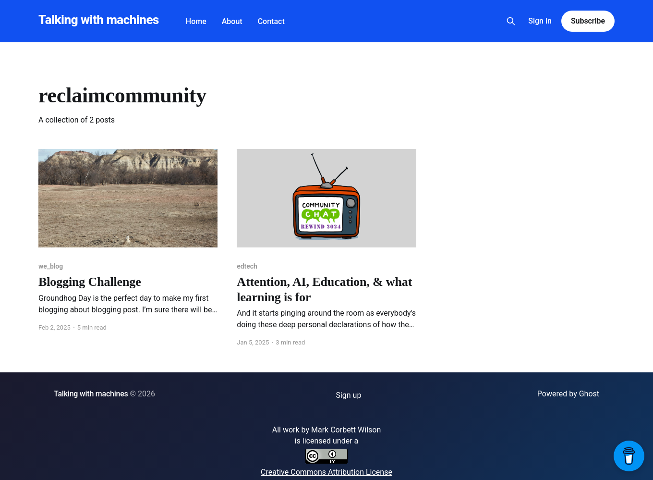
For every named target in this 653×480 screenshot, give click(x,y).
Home (196, 21)
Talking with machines (98, 20)
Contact (271, 21)
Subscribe (588, 20)
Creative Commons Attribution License (326, 472)
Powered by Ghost (568, 393)
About (232, 21)
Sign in (540, 20)
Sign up (348, 395)
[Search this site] (511, 21)
